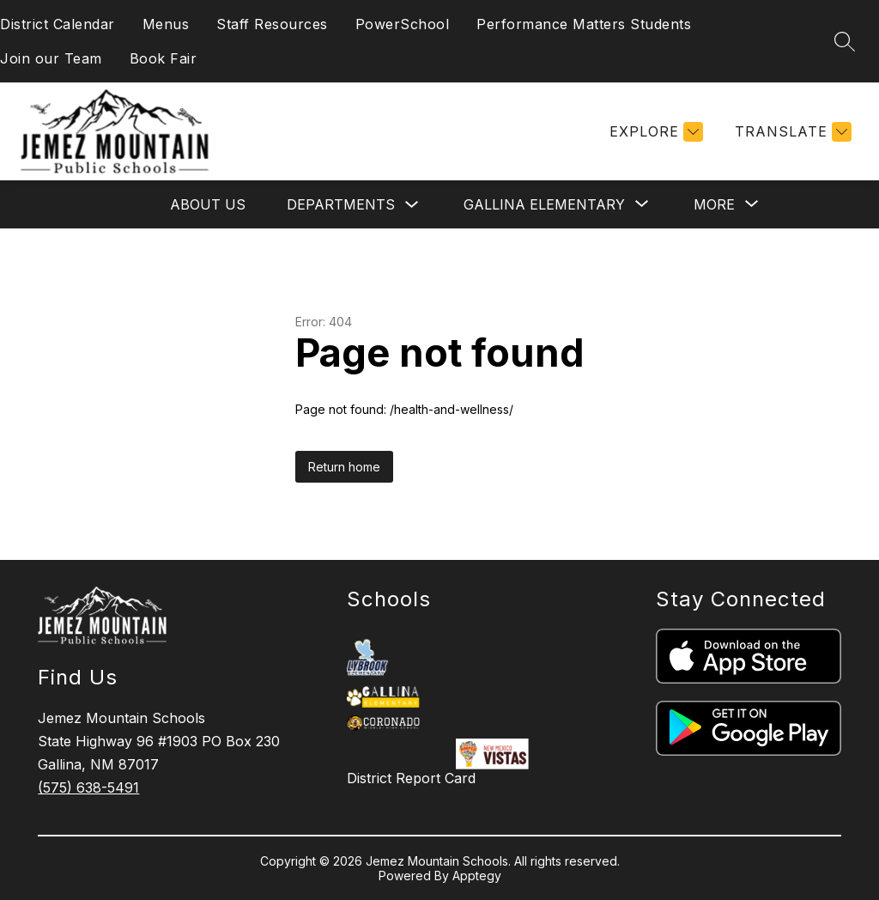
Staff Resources (272, 24)
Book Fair (163, 58)
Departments (341, 204)
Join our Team (51, 58)
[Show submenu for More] (714, 204)
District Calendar (57, 24)
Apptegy (476, 875)
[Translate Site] (791, 132)
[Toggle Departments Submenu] (412, 204)
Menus (166, 24)
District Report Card (411, 778)
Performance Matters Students (583, 24)
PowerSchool (402, 24)
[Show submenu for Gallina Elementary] (544, 204)
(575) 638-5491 (88, 787)
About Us (208, 204)
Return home (344, 466)
